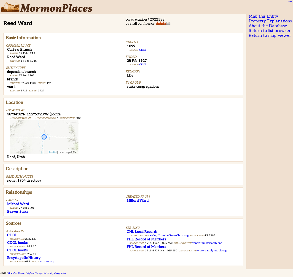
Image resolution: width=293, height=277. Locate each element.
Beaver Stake (17, 212)
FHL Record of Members (146, 239)
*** (290, 2)
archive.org (47, 261)
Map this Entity (263, 16)
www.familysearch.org (207, 243)
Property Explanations (270, 21)
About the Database (268, 26)
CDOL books (17, 243)
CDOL (142, 50)
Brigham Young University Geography (45, 273)
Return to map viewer (270, 35)
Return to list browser (270, 30)
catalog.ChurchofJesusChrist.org (168, 235)
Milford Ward (18, 204)
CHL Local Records (142, 232)
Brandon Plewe (16, 273)
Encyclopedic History (23, 258)
